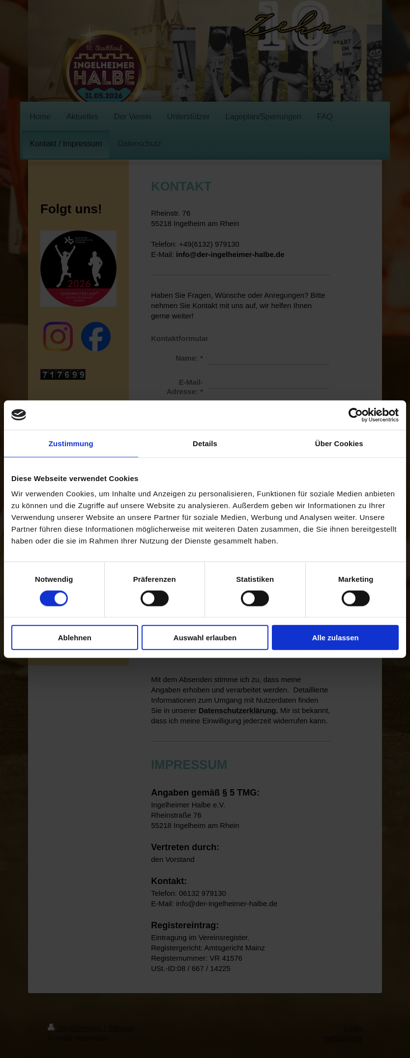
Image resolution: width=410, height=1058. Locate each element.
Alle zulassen (335, 637)
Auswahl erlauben (205, 637)
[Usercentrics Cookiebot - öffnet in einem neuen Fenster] (356, 414)
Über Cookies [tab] (339, 443)
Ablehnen (74, 637)
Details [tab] (205, 443)
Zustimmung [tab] (71, 443)
